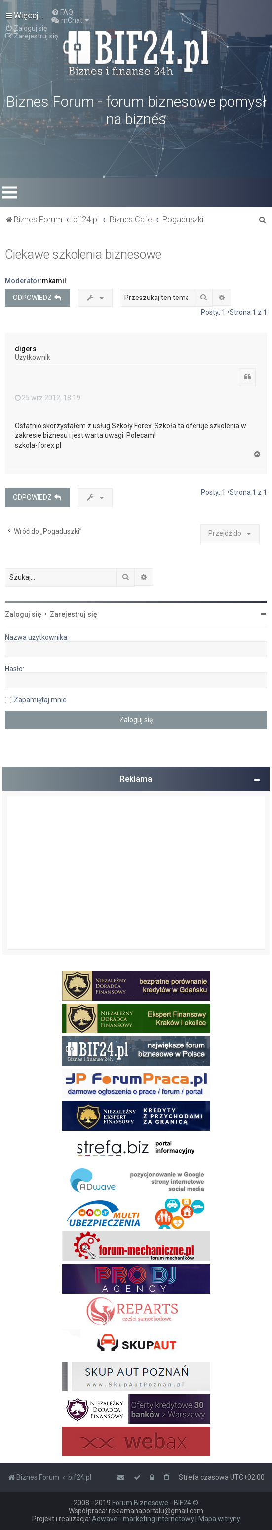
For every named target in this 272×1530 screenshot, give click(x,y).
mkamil (54, 281)
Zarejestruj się (73, 614)
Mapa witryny (219, 1519)
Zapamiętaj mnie (40, 700)
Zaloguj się (23, 614)
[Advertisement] (136, 873)
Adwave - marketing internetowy (143, 1519)
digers (26, 349)
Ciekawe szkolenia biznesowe (83, 254)
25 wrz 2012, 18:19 (47, 398)
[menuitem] (62, 12)
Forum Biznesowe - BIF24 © (155, 1503)
